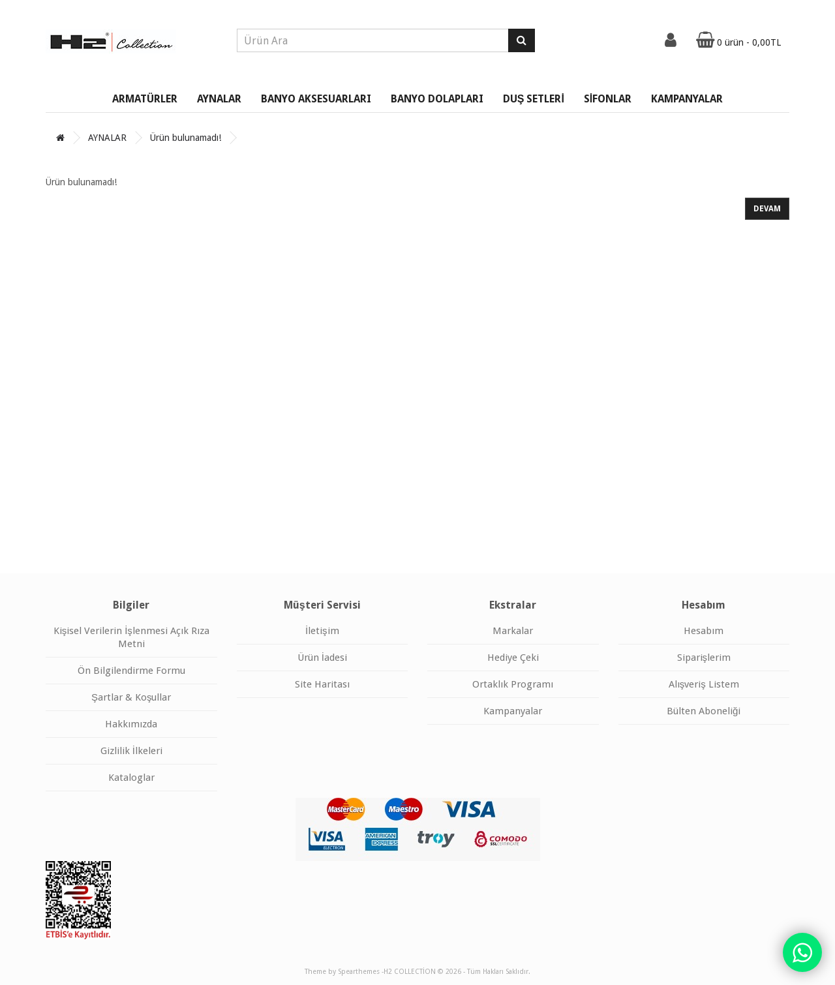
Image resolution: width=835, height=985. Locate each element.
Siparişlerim (704, 657)
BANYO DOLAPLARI (437, 99)
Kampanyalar (512, 711)
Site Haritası (322, 684)
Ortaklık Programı (512, 684)
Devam (767, 208)
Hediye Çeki (513, 657)
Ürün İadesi (322, 657)
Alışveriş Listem (704, 684)
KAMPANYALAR (687, 99)
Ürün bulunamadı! (185, 137)
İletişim (322, 631)
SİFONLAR (607, 99)
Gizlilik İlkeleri (131, 751)
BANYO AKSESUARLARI (316, 99)
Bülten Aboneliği (703, 711)
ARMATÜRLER (144, 99)
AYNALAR (219, 99)
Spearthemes (359, 971)
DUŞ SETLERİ (533, 99)
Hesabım (703, 631)
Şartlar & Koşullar (131, 697)
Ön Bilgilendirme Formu (131, 670)
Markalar (513, 631)
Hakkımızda (131, 724)
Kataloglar (131, 777)
